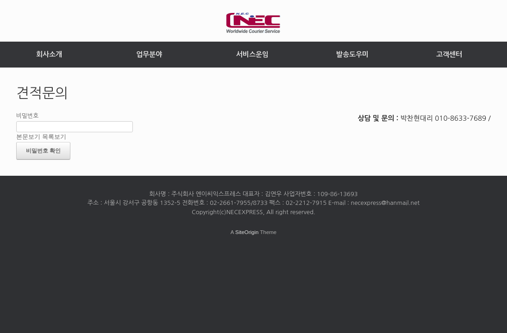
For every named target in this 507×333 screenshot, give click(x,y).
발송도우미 (352, 54)
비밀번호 (27, 116)
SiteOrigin (247, 232)
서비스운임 (252, 54)
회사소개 (49, 54)
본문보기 (28, 136)
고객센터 (449, 54)
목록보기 (54, 136)
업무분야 (149, 54)
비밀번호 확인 (43, 151)
